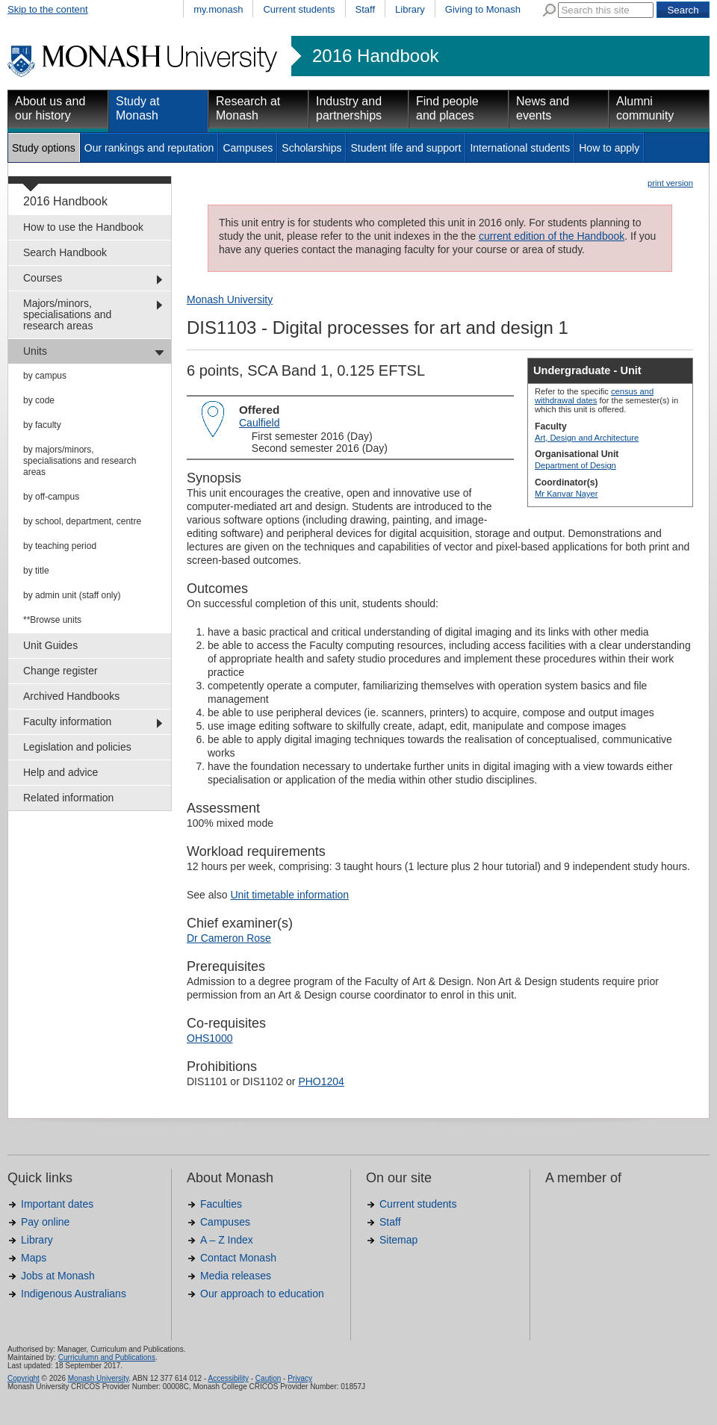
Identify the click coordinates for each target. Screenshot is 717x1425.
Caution (268, 1378)
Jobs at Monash (58, 1276)
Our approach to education (262, 1294)
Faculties (221, 1204)
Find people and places (447, 108)
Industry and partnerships (349, 108)
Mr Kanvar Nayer (566, 493)
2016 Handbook (375, 56)
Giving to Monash (483, 9)
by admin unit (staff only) (72, 595)
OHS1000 (209, 1038)
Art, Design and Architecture (587, 437)
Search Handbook (65, 252)
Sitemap (398, 1240)
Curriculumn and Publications (106, 1357)
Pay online (45, 1222)
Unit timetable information (289, 895)
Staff (366, 9)
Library (410, 9)
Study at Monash (138, 108)
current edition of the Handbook (551, 236)
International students (520, 148)
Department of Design (575, 465)
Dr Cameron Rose (229, 938)
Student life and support (405, 148)
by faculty (42, 425)
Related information (68, 798)
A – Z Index (226, 1240)
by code (39, 400)
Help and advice (60, 772)
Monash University (230, 299)
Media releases (235, 1276)
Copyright (23, 1378)
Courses (42, 278)
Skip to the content (47, 9)
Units (35, 351)
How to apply (609, 148)
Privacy (300, 1378)
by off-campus (51, 496)
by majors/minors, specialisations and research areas (79, 460)
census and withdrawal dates (594, 396)
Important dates (57, 1204)
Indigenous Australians (73, 1294)
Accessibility (228, 1378)
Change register (60, 671)
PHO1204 (321, 1081)
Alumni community (645, 108)
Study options (43, 148)
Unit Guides (50, 645)
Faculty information (67, 721)
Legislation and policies (77, 747)
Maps (33, 1258)
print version (670, 182)
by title (36, 570)
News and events (542, 108)
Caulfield (259, 423)
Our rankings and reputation (149, 148)
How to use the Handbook (83, 227)
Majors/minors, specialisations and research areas (67, 314)
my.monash (218, 9)
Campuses (248, 148)
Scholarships (311, 148)
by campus (44, 375)
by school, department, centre (82, 521)
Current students (299, 9)
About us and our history (50, 108)
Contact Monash (238, 1258)
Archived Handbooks (71, 696)
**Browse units (52, 620)
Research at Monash (248, 108)
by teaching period (59, 546)
